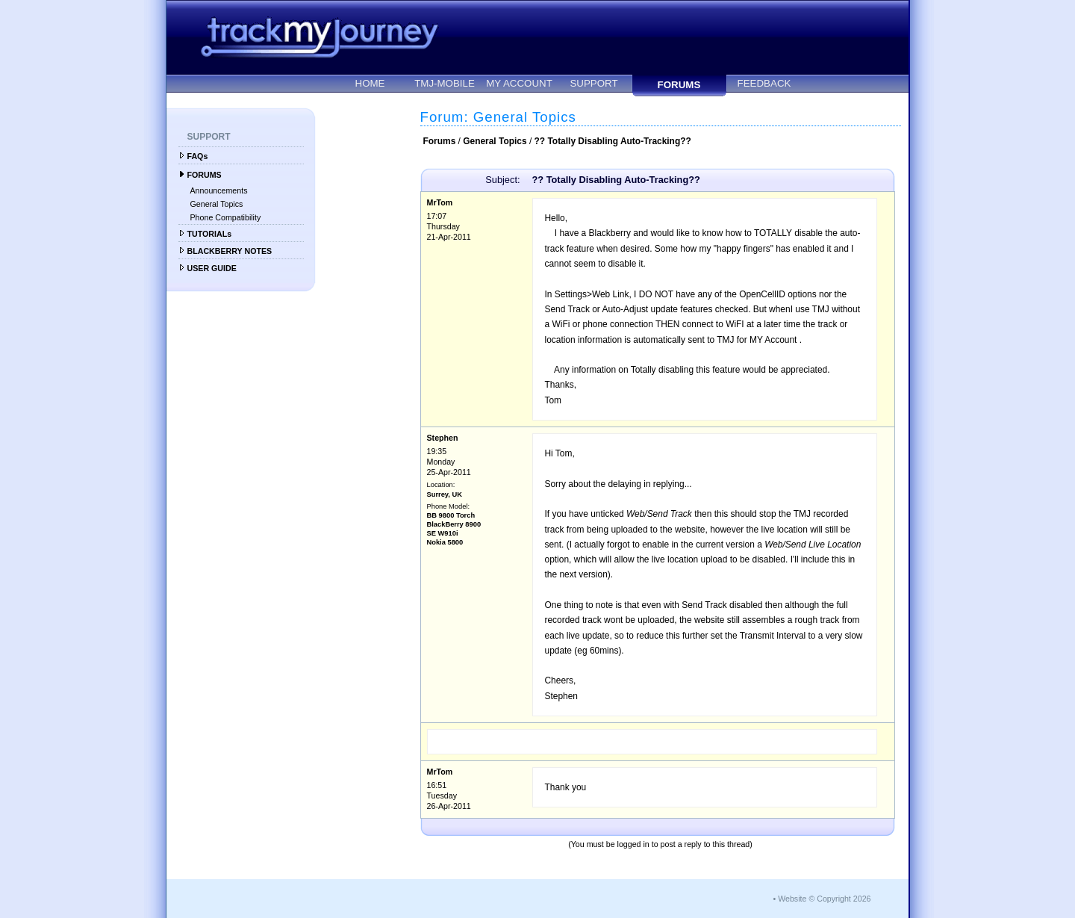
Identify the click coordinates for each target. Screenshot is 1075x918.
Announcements (219, 190)
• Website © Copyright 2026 (821, 898)
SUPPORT (593, 83)
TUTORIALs (209, 233)
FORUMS (679, 84)
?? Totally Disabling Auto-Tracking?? (613, 141)
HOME (370, 83)
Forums (439, 141)
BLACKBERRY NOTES (229, 250)
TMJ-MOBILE (444, 83)
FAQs (197, 156)
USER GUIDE (212, 268)
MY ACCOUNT (519, 83)
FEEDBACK (764, 83)
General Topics (216, 203)
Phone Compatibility (225, 217)
